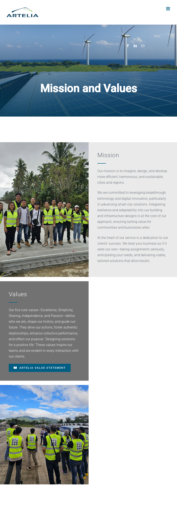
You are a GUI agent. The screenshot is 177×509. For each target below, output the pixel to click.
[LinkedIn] (135, 46)
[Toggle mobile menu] (168, 8)
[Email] (142, 46)
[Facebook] (128, 46)
